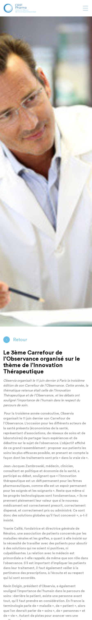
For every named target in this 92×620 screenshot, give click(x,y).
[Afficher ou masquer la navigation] (85, 8)
